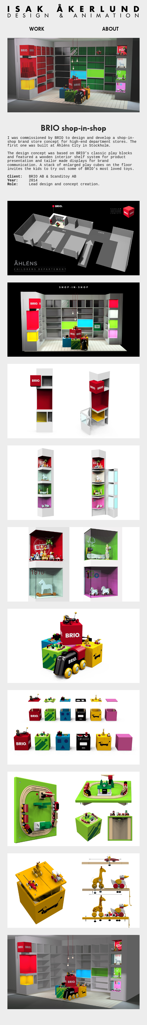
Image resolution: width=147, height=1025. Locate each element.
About (110, 29)
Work (36, 29)
